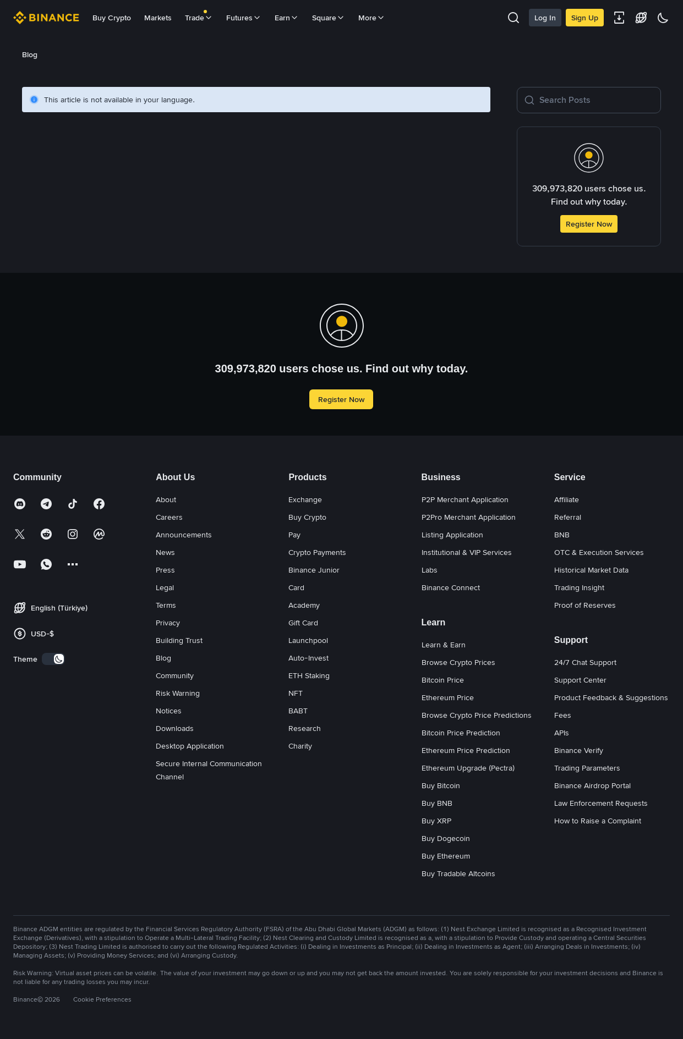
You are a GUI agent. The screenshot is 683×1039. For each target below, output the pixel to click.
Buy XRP (436, 821)
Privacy (168, 623)
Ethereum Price (448, 697)
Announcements (184, 535)
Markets (158, 18)
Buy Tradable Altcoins (458, 873)
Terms (166, 605)
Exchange (305, 499)
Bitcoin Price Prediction (461, 733)
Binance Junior (314, 570)
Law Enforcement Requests (601, 803)
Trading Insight (579, 587)
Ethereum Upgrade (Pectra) (468, 768)
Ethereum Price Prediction (466, 750)
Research (304, 728)
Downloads (175, 728)
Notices (169, 711)
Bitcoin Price (443, 680)
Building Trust (179, 640)
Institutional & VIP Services (467, 552)
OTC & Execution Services (599, 552)
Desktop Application (190, 746)
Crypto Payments (317, 552)
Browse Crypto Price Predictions (477, 715)
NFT (295, 693)
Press (165, 570)
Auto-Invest (308, 658)
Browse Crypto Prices (458, 662)
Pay (294, 535)
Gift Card (303, 623)
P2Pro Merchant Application (469, 517)
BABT (298, 711)
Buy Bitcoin (441, 785)
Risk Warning (178, 693)
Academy (304, 605)
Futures (243, 18)
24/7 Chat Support (585, 662)
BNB (562, 535)
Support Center (580, 680)
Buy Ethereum (446, 856)
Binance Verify (578, 750)
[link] (38, 54)
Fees (562, 715)
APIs (561, 733)
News (165, 552)
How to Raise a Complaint (597, 821)
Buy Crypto (111, 18)
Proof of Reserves (585, 605)
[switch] (53, 659)
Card (296, 587)
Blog (163, 658)
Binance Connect (451, 587)
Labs (430, 570)
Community (175, 675)
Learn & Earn (444, 645)
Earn (287, 18)
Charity (300, 746)
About (166, 499)
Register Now (589, 224)
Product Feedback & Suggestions (611, 697)
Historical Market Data (591, 570)
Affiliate (566, 499)
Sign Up (584, 18)
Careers (169, 517)
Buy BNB (437, 803)
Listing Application (452, 535)
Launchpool (308, 640)
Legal (165, 587)
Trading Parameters (587, 768)
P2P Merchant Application (465, 499)
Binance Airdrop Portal (592, 785)
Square (328, 18)
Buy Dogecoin (446, 838)
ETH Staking (309, 675)
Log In (545, 18)
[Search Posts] (596, 100)
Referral (567, 517)
